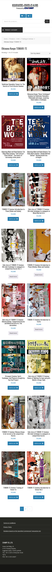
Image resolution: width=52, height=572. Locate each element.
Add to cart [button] (12, 94)
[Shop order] (40, 53)
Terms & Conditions (9, 523)
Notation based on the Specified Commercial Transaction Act (22, 531)
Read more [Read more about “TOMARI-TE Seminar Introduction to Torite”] (38, 329)
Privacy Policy (7, 527)
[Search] (47, 21)
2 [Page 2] (25, 509)
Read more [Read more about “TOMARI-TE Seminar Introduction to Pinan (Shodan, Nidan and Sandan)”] (38, 275)
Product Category (9, 30)
